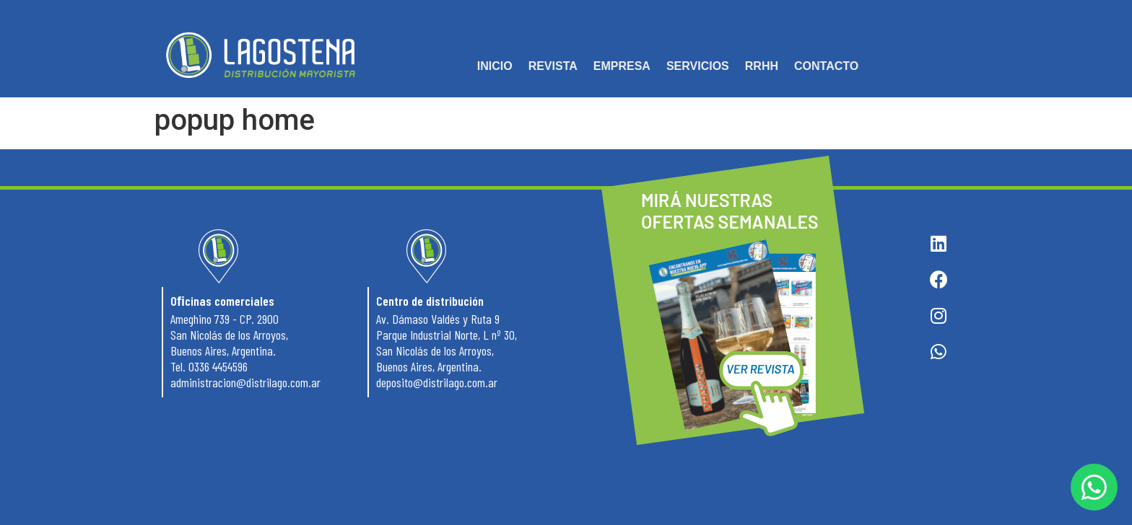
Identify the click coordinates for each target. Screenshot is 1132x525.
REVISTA (553, 66)
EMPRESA (621, 66)
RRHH (761, 66)
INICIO (495, 66)
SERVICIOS (697, 66)
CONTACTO (826, 66)
